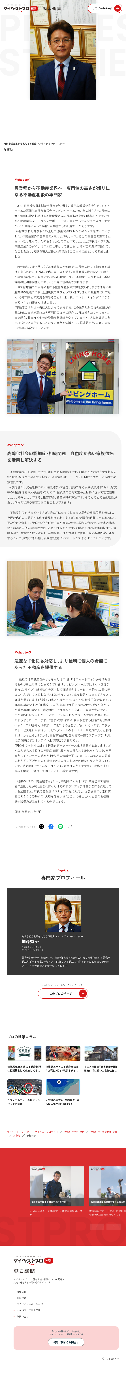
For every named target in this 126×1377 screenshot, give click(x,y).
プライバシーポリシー (28, 1304)
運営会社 (21, 1292)
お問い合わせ (24, 1316)
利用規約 (21, 1298)
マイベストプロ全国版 (28, 1310)
